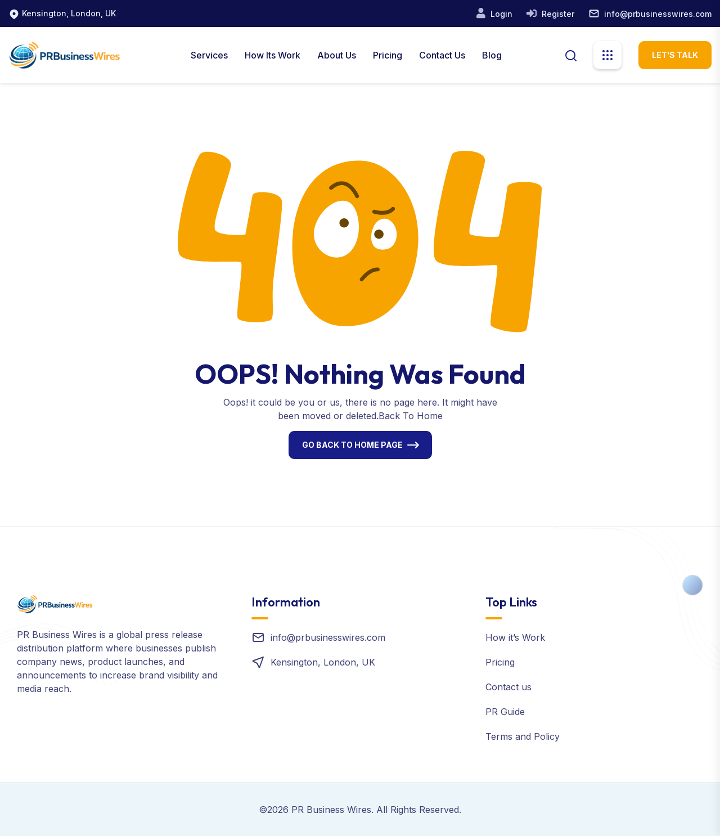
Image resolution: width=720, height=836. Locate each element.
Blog (492, 55)
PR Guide (505, 711)
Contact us (508, 687)
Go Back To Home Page (352, 445)
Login (500, 14)
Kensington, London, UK (69, 13)
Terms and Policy (522, 736)
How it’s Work (515, 637)
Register (556, 14)
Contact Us (442, 55)
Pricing (387, 55)
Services (209, 55)
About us (336, 55)
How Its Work (272, 55)
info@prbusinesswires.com (658, 14)
